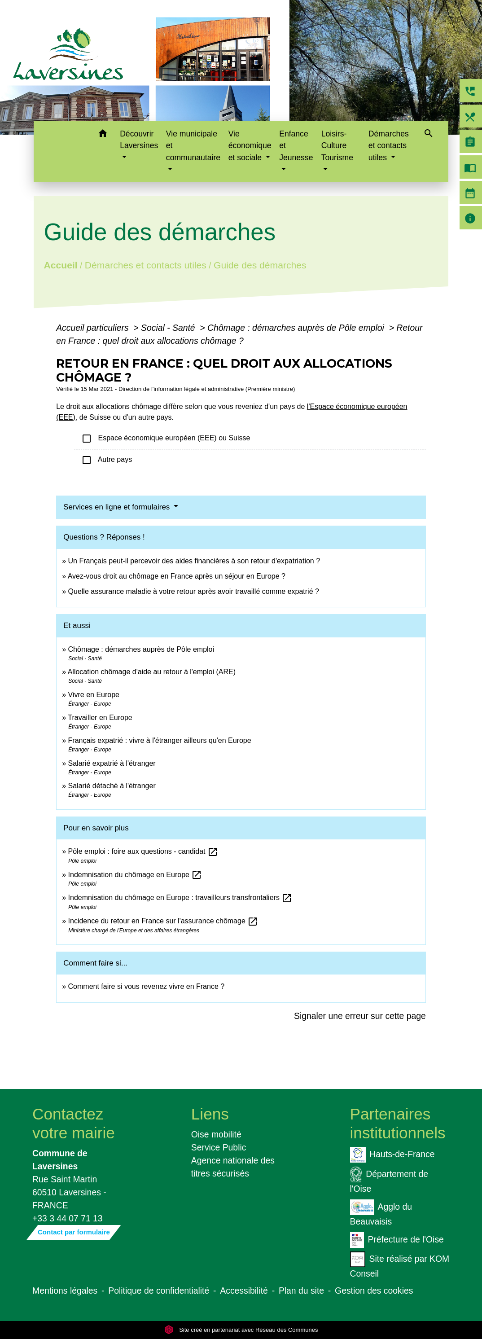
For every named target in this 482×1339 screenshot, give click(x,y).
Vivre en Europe (93, 694)
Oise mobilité (216, 1134)
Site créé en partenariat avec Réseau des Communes (241, 1329)
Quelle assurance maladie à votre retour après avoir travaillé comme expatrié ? (193, 591)
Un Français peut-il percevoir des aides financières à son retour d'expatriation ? (194, 561)
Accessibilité (244, 1290)
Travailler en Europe (100, 717)
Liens (210, 1114)
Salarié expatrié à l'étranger (112, 763)
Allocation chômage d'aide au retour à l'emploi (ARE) (152, 672)
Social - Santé (169, 328)
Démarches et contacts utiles (145, 264)
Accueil (61, 264)
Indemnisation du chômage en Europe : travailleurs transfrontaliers (180, 897)
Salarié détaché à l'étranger (112, 786)
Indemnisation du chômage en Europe (135, 874)
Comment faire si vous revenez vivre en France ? (146, 986)
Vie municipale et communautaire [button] (193, 145)
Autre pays (106, 460)
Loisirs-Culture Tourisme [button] (337, 145)
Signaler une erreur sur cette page (360, 1016)
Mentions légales (64, 1290)
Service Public (218, 1147)
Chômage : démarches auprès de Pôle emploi (296, 328)
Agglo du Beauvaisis (381, 1212)
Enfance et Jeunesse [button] (296, 145)
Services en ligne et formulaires (117, 507)
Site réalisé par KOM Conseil (400, 1264)
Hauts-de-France (392, 1155)
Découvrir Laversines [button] (139, 139)
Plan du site (301, 1290)
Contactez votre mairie (73, 1123)
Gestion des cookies (374, 1290)
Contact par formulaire (74, 1232)
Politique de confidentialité (158, 1290)
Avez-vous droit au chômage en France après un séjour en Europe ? (176, 576)
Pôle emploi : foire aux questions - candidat (143, 851)
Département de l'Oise (389, 1180)
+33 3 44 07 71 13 (67, 1218)
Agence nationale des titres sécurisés (233, 1166)
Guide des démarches (260, 264)
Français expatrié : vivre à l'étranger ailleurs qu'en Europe (159, 740)
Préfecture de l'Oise (397, 1240)
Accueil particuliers (93, 328)
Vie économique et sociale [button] (250, 145)
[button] (102, 135)
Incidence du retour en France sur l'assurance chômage (163, 921)
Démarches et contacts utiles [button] (388, 145)
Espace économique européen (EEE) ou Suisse (165, 438)
